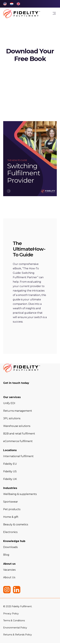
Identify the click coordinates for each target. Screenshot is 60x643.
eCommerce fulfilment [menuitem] (18, 441)
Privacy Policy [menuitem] (11, 613)
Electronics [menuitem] (10, 532)
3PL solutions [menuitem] (11, 418)
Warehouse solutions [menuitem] (16, 426)
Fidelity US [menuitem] (10, 471)
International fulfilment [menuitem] (18, 456)
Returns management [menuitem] (17, 410)
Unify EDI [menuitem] (9, 403)
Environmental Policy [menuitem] (15, 627)
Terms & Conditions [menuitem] (14, 620)
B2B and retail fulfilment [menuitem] (19, 433)
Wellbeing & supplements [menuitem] (20, 494)
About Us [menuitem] (9, 577)
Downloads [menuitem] (10, 547)
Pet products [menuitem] (11, 509)
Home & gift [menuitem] (10, 516)
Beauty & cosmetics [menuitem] (15, 524)
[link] (54, 14)
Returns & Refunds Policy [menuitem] (17, 634)
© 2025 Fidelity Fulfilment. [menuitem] (17, 606)
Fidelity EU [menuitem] (10, 463)
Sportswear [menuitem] (10, 501)
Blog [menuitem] (6, 554)
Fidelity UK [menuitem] (10, 479)
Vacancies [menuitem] (9, 569)
